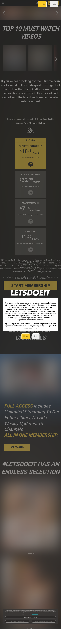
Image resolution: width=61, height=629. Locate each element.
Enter (25, 336)
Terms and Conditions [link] (39, 316)
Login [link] (42, 4)
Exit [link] (36, 336)
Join (54, 4)
